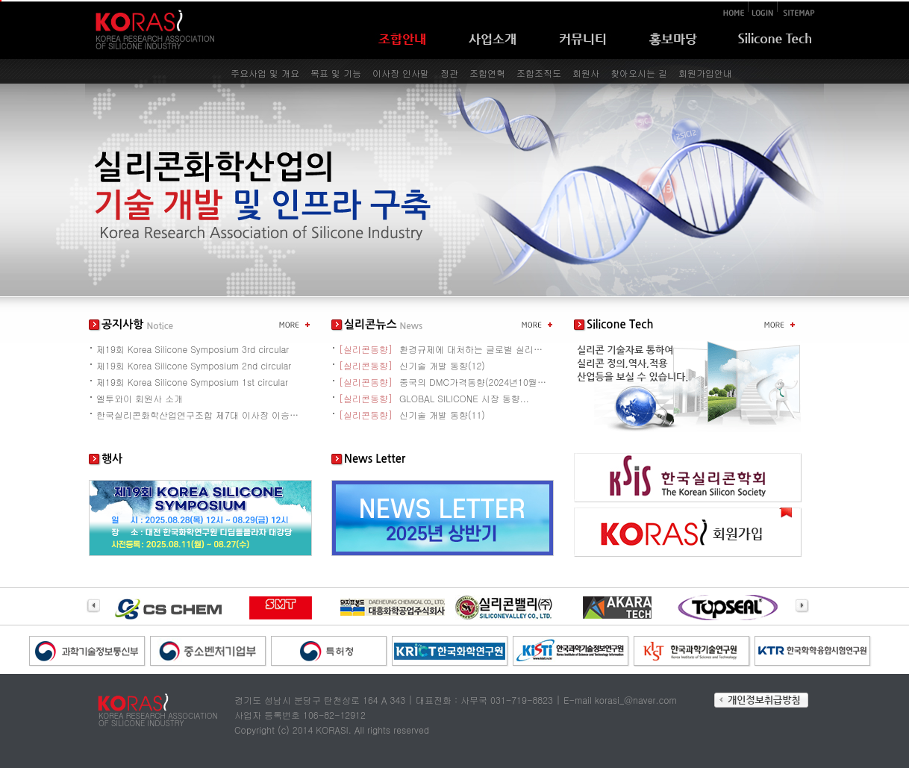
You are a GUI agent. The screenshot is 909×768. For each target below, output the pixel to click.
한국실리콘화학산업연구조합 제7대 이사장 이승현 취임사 (200, 414)
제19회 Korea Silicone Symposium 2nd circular (193, 365)
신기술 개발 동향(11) (412, 414)
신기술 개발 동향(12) (412, 365)
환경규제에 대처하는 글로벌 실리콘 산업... (443, 349)
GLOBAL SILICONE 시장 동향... (434, 398)
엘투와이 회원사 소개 (139, 398)
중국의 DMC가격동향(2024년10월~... (443, 381)
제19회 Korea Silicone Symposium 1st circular (192, 381)
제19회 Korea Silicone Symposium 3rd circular (192, 349)
